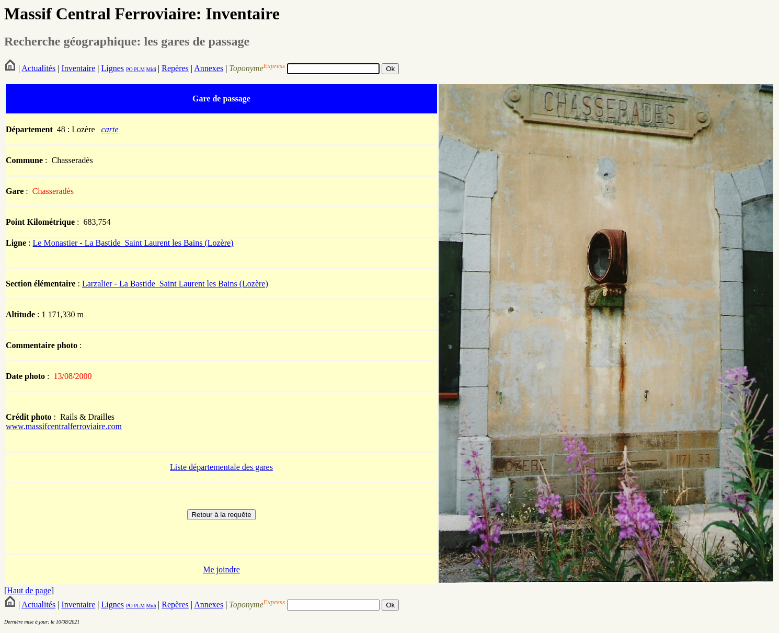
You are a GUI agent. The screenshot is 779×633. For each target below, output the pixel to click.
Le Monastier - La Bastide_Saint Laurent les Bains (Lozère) (133, 242)
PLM (139, 69)
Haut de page (29, 590)
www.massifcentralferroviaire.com (64, 426)
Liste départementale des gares (221, 467)
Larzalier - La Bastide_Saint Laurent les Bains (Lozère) (175, 283)
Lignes (112, 68)
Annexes (208, 68)
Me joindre (221, 569)
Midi (151, 69)
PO (129, 69)
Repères (175, 68)
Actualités (38, 68)
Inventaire (78, 68)
